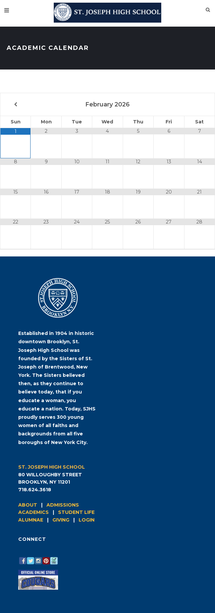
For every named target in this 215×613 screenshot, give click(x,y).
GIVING (60, 520)
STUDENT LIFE (76, 512)
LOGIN (87, 520)
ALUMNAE (30, 520)
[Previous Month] (15, 104)
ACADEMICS (33, 512)
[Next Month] (199, 104)
